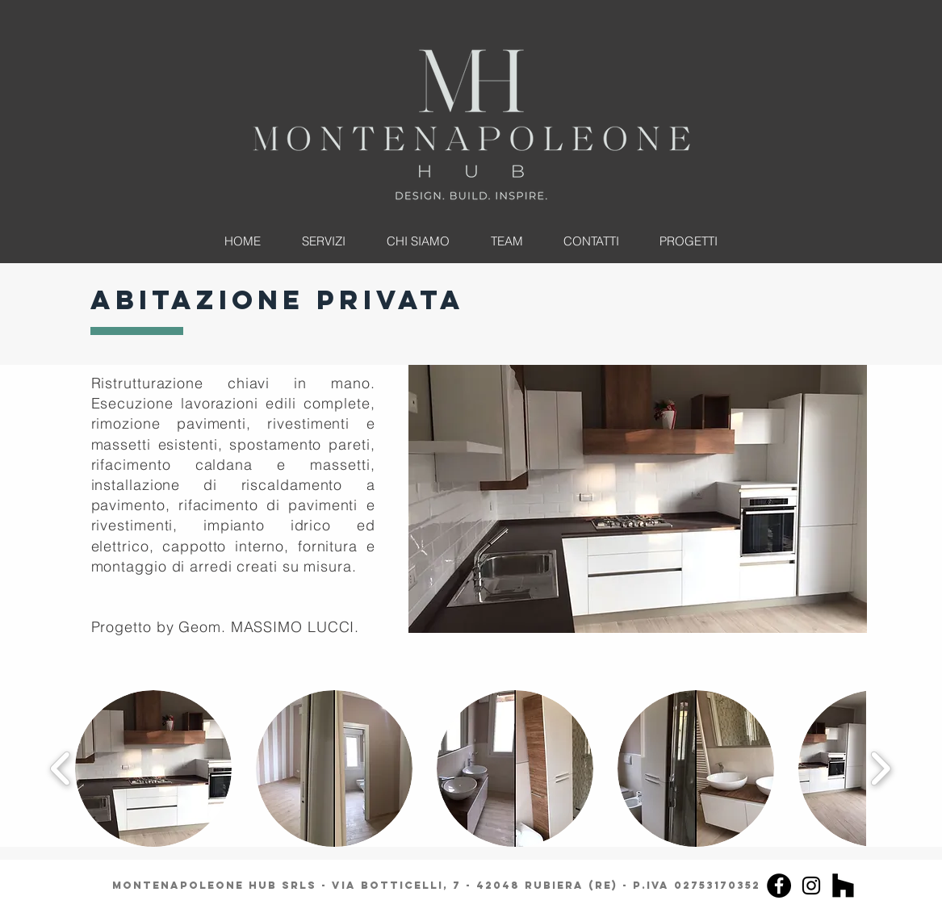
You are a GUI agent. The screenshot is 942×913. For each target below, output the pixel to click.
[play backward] (61, 768)
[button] (637, 499)
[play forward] (880, 768)
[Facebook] (779, 885)
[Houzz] (843, 885)
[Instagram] (811, 885)
